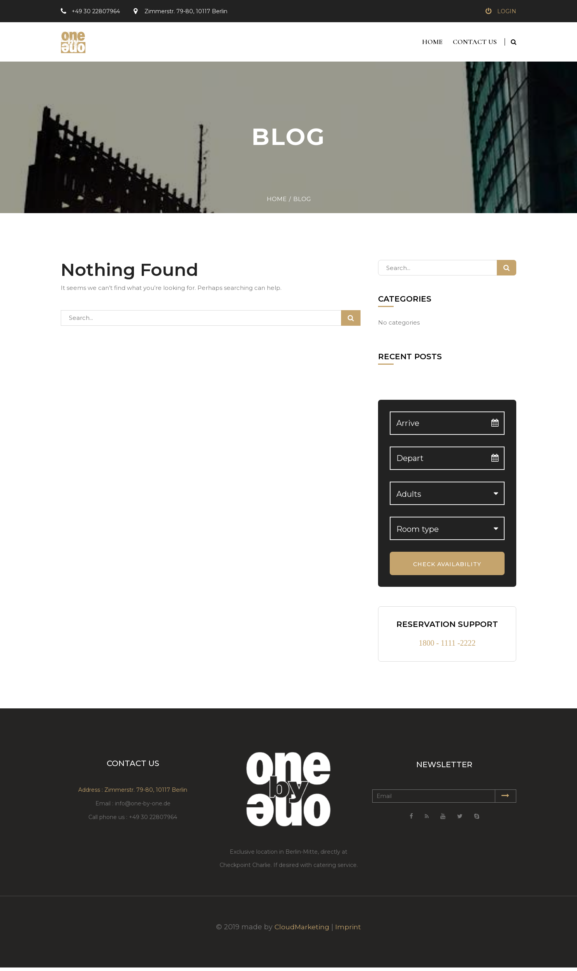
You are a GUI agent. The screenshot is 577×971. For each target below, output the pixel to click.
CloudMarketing (301, 930)
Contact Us (475, 43)
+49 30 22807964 (96, 11)
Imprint (349, 930)
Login (506, 11)
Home (430, 43)
